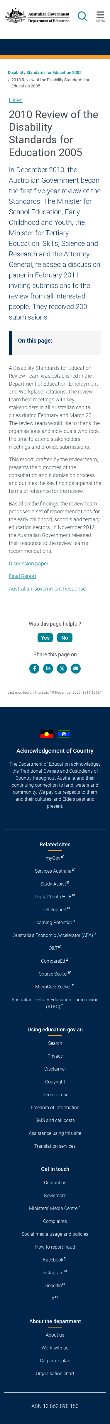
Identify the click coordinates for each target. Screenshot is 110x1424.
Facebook (53, 1260)
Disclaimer (55, 1069)
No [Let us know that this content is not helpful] (64, 638)
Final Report (22, 576)
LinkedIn (53, 1285)
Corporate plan (55, 1360)
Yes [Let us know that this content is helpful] (45, 638)
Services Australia (53, 871)
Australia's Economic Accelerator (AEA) (53, 935)
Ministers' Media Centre (53, 1208)
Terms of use (55, 1094)
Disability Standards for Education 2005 (45, 72)
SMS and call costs (55, 1120)
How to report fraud (55, 1247)
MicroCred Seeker (53, 987)
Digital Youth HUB (53, 897)
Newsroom (55, 1195)
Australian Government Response (47, 589)
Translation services (55, 1146)
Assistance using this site (55, 1133)
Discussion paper (28, 563)
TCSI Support (53, 909)
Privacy (55, 1056)
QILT (53, 948)
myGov (53, 858)
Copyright (55, 1082)
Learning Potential (53, 922)
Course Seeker (53, 974)
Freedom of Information (55, 1107)
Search (55, 1043)
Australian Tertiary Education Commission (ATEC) (55, 1003)
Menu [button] (100, 21)
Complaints (55, 1221)
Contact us (55, 1182)
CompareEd (53, 961)
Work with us (55, 1348)
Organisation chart (55, 1373)
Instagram (53, 1272)
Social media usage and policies (55, 1234)
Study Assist (53, 884)
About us (55, 1335)
